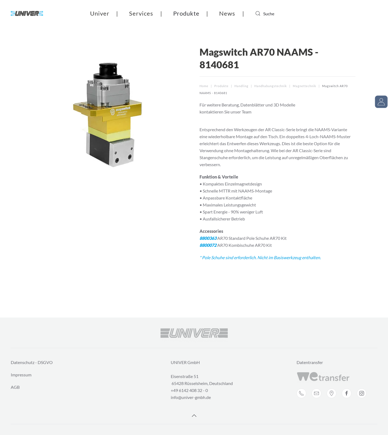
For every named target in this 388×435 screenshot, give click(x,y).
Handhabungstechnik (270, 86)
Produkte (186, 13)
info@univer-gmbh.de (191, 397)
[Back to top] (194, 415)
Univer (99, 13)
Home (204, 86)
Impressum (21, 374)
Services (141, 13)
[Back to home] (27, 13)
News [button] (227, 13)
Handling (241, 86)
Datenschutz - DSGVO (32, 362)
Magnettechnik (304, 86)
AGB (15, 387)
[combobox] (276, 13)
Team (246, 111)
